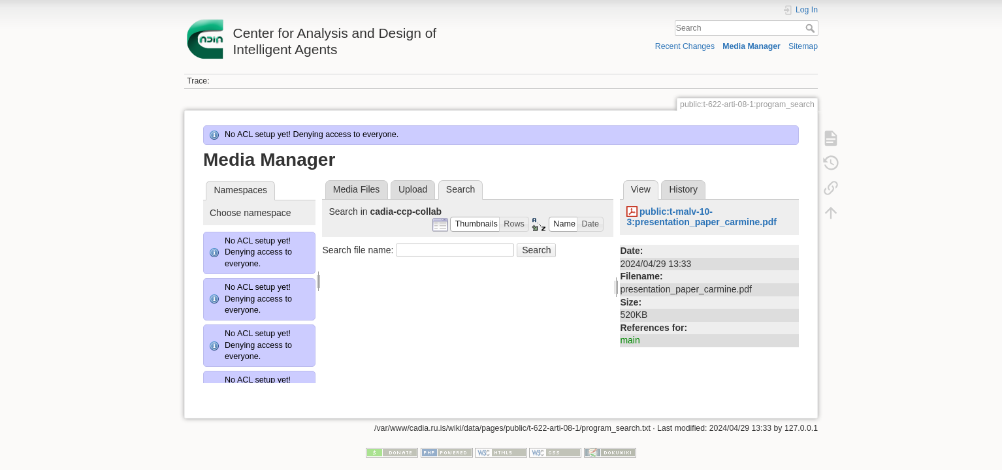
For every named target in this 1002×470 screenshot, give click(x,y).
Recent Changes (685, 46)
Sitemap (803, 46)
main (629, 340)
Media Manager (751, 46)
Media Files (356, 189)
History (683, 189)
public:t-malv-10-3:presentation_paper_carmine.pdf (701, 217)
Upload (412, 189)
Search (811, 28)
